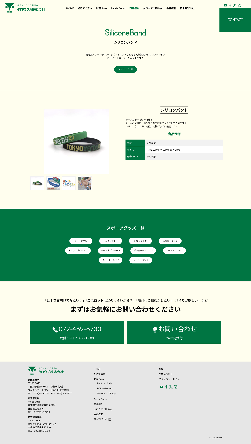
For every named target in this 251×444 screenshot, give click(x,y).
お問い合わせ (165, 374)
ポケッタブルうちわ (77, 250)
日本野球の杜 (187, 8)
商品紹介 (134, 8)
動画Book (101, 8)
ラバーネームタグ (110, 260)
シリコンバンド (125, 69)
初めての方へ (85, 8)
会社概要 (171, 8)
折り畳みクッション (143, 250)
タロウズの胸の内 (153, 8)
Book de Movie (104, 383)
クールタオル (80, 241)
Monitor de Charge (106, 393)
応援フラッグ (140, 241)
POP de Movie (104, 388)
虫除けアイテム (170, 241)
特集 (161, 369)
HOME (70, 8)
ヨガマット (110, 241)
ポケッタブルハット (110, 250)
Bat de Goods (118, 8)
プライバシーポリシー (170, 379)
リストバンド (174, 250)
